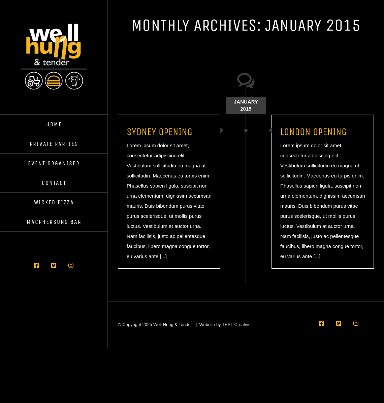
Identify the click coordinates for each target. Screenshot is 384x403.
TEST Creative (236, 324)
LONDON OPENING (313, 132)
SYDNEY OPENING (159, 132)
